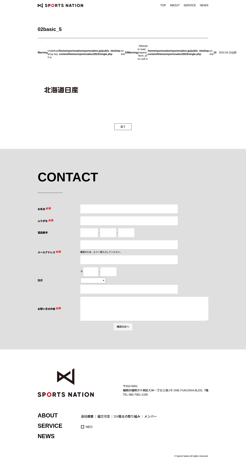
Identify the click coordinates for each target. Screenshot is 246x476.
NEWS (204, 5)
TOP (163, 5)
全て (123, 126)
